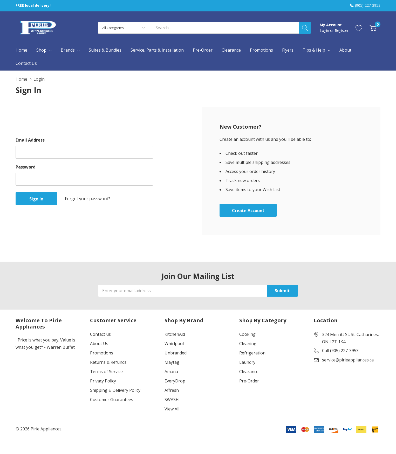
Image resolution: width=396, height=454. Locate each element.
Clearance (248, 371)
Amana (171, 371)
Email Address (30, 140)
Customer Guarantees (111, 399)
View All (172, 409)
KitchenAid (175, 334)
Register (342, 30)
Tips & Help (314, 50)
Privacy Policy (103, 381)
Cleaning (247, 343)
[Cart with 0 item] (373, 27)
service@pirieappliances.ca (348, 360)
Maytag (172, 362)
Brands (68, 50)
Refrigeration (252, 353)
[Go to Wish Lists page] (359, 27)
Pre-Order (249, 381)
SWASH (172, 399)
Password (26, 167)
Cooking (247, 334)
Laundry (247, 362)
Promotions (101, 353)
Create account (248, 210)
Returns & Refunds (108, 362)
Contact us (100, 334)
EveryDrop (175, 381)
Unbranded (176, 353)
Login (325, 30)
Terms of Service (106, 371)
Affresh (172, 390)
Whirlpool (174, 343)
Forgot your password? (87, 198)
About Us (99, 343)
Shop (41, 50)
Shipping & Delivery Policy (115, 390)
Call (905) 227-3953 (340, 350)
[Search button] (305, 28)
